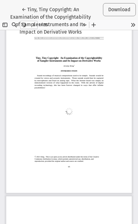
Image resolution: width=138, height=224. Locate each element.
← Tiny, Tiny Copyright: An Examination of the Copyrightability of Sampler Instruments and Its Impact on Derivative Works (50, 20)
